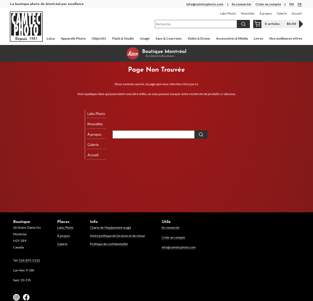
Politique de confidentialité (109, 244)
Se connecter (242, 4)
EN (291, 4)
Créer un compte (268, 4)
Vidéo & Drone (199, 38)
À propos (63, 236)
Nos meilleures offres (285, 38)
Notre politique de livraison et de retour (117, 236)
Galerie (62, 244)
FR (300, 4)
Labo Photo (65, 227)
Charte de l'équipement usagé (110, 227)
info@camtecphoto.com (204, 4)
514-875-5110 (29, 260)
